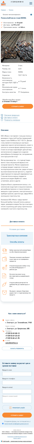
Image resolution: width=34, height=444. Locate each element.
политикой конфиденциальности (16, 424)
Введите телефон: (17, 381)
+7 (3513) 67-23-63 (12, 336)
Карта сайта (17, 438)
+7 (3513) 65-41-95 (12, 338)
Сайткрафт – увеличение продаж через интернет (17, 441)
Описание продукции (11, 115)
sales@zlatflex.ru (11, 343)
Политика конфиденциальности (17, 436)
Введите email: (17, 390)
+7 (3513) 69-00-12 (17, 2)
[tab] (17, 229)
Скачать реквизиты (17, 348)
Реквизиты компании (12, 120)
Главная (3, 10)
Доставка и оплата (10, 118)
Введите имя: (17, 372)
